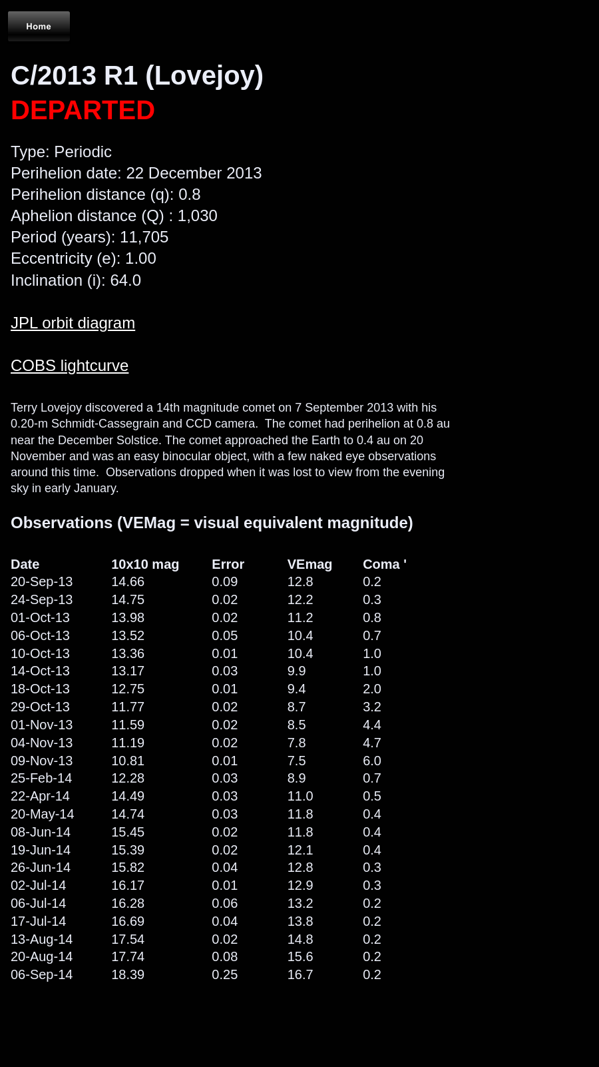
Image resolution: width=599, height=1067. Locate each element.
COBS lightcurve (69, 365)
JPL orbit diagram (73, 323)
